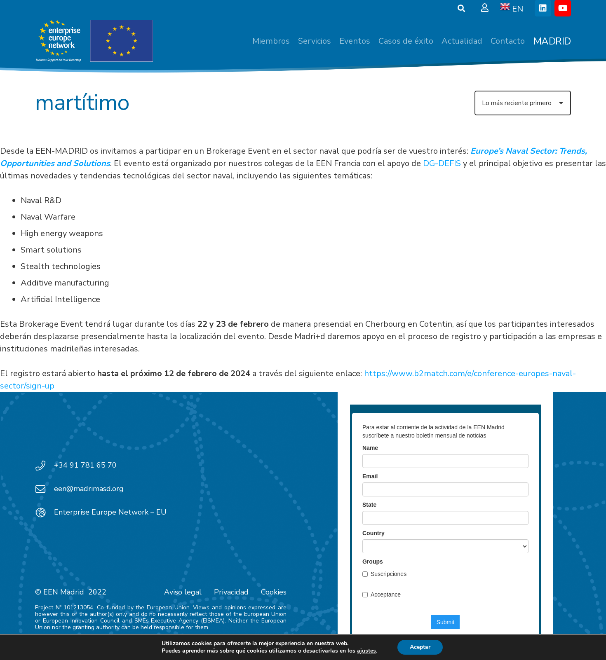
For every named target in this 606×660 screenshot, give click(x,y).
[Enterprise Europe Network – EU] (44, 512)
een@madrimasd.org (89, 489)
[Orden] (522, 103)
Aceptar (420, 647)
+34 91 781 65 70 (85, 465)
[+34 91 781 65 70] (44, 465)
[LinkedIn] (543, 8)
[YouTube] (562, 8)
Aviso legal (183, 592)
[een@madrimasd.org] (44, 489)
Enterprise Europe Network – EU (110, 512)
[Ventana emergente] (485, 8)
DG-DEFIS (442, 163)
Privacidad (231, 592)
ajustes (366, 651)
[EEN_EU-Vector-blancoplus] (94, 41)
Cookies (274, 592)
